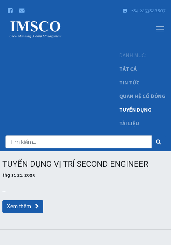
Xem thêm (23, 206)
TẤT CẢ (128, 68)
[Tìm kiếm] (159, 141)
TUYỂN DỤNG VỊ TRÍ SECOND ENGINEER (75, 164)
